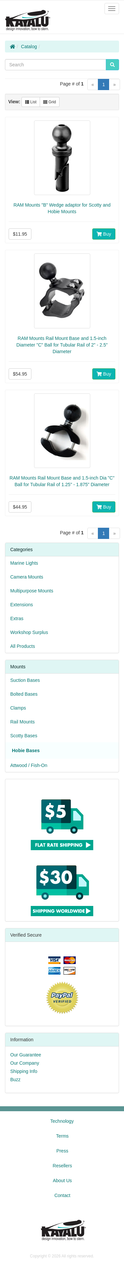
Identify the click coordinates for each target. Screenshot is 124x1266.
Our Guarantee (25, 1054)
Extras (16, 618)
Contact (62, 1195)
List (30, 102)
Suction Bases (25, 680)
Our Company (24, 1063)
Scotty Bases (23, 735)
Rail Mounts (22, 721)
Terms (62, 1136)
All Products (22, 646)
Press (62, 1150)
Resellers (62, 1165)
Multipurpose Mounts (31, 590)
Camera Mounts (26, 577)
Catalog (29, 46)
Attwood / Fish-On (28, 765)
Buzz (15, 1079)
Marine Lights (24, 563)
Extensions (21, 604)
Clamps (18, 708)
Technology (62, 1121)
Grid (49, 102)
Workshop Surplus (29, 632)
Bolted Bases (24, 694)
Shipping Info (23, 1071)
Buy (104, 234)
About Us (62, 1180)
